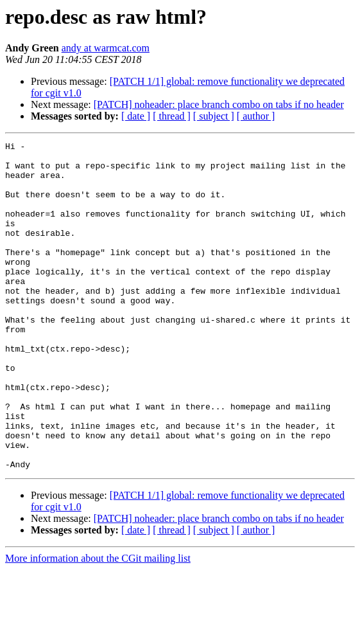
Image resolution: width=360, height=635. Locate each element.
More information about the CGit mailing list (98, 623)
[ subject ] (213, 116)
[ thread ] (172, 116)
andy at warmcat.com (106, 47)
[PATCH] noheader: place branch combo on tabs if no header (219, 104)
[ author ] (256, 116)
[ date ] (135, 116)
